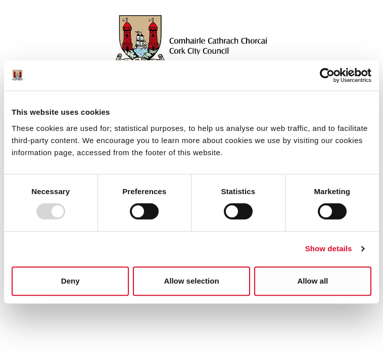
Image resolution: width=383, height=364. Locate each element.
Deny (70, 281)
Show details (328, 248)
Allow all (312, 281)
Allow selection (191, 281)
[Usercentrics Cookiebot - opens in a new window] (327, 75)
